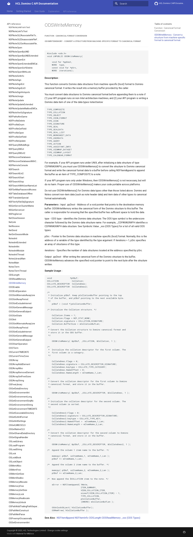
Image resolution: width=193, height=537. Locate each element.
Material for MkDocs (25, 533)
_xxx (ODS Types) (130, 517)
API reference (69, 11)
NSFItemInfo (81, 517)
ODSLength (95, 517)
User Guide (40, 11)
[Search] (130, 3)
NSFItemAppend (65, 517)
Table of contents (163, 24)
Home (10, 11)
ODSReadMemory (111, 517)
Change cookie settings (57, 530)
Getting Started (23, 11)
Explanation (54, 11)
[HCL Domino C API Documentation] (9, 4)
